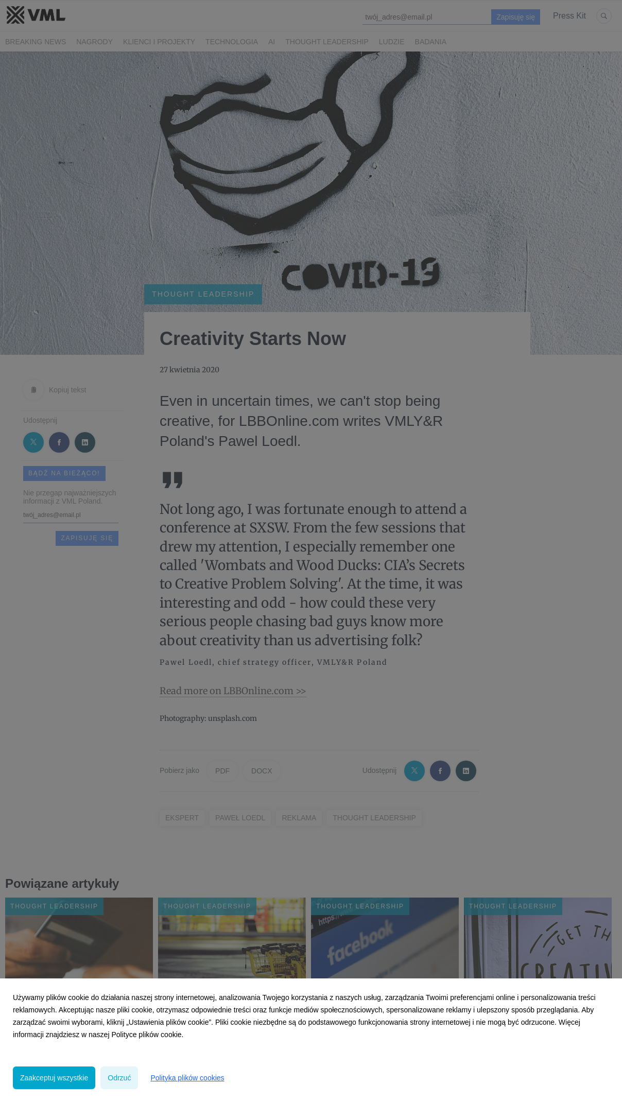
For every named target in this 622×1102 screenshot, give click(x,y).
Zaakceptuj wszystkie (54, 1078)
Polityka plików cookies (187, 1078)
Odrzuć (119, 1078)
